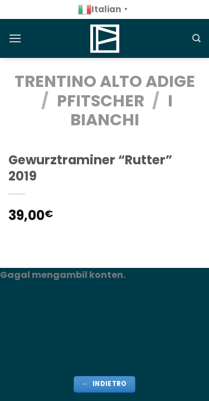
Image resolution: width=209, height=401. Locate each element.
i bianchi (121, 110)
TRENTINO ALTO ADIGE (104, 81)
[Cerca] (196, 38)
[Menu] (15, 38)
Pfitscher (100, 101)
